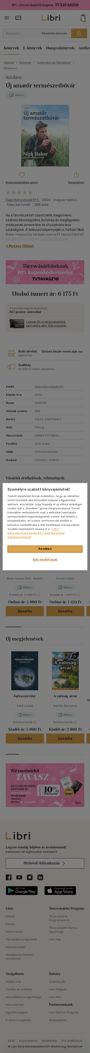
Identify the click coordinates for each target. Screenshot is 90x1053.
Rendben (45, 548)
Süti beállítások (45, 559)
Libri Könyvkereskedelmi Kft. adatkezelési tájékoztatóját (36, 533)
